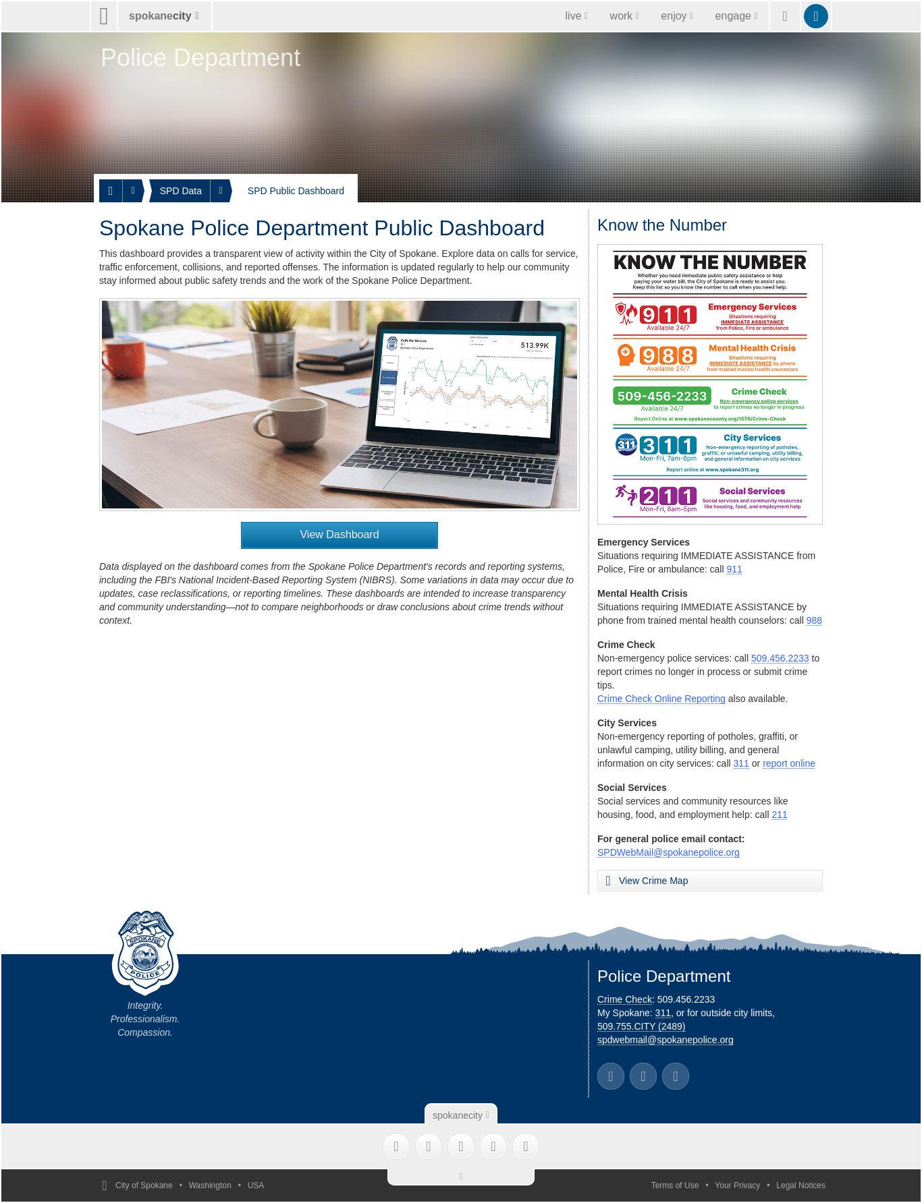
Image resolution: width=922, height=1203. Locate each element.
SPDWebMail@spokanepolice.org (668, 852)
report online (789, 763)
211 (779, 814)
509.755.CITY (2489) (641, 1026)
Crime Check (624, 999)
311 (741, 763)
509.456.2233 (780, 658)
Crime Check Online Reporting (661, 698)
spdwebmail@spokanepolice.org (665, 1039)
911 (734, 569)
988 (814, 620)
